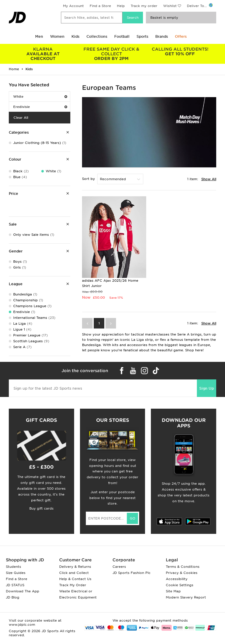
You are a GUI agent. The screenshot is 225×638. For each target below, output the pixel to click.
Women (57, 36)
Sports (142, 36)
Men (39, 36)
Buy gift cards (41, 508)
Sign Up (206, 388)
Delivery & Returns (75, 567)
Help (121, 6)
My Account (73, 6)
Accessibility (177, 579)
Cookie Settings (179, 585)
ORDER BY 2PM (111, 54)
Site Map (173, 591)
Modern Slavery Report (186, 597)
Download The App (22, 591)
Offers (181, 36)
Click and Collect (74, 573)
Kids (75, 36)
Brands (161, 36)
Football (121, 36)
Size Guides (15, 573)
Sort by (88, 179)
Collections (96, 36)
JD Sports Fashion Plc (131, 573)
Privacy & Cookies (181, 573)
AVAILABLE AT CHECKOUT (43, 54)
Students (13, 567)
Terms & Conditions (183, 567)
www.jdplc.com (22, 624)
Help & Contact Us (75, 579)
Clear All (20, 118)
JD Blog (12, 597)
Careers (119, 567)
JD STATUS (15, 585)
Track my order (144, 6)
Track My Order (72, 585)
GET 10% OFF (179, 51)
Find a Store (100, 6)
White (40, 96)
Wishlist (170, 6)
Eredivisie (40, 107)
